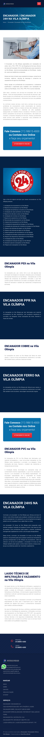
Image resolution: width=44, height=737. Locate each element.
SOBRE (5, 687)
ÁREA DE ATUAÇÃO (8, 692)
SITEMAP (5, 694)
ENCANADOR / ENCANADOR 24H (12, 704)
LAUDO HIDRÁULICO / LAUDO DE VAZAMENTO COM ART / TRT (20, 722)
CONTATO (5, 689)
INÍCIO (5, 684)
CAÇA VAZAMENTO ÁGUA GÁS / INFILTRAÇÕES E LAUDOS (18, 706)
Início (4, 22)
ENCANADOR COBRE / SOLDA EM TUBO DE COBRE (16, 709)
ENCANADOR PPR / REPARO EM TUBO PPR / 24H (16, 720)
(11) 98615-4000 (30, 131)
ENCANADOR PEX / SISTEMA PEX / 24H (13, 717)
